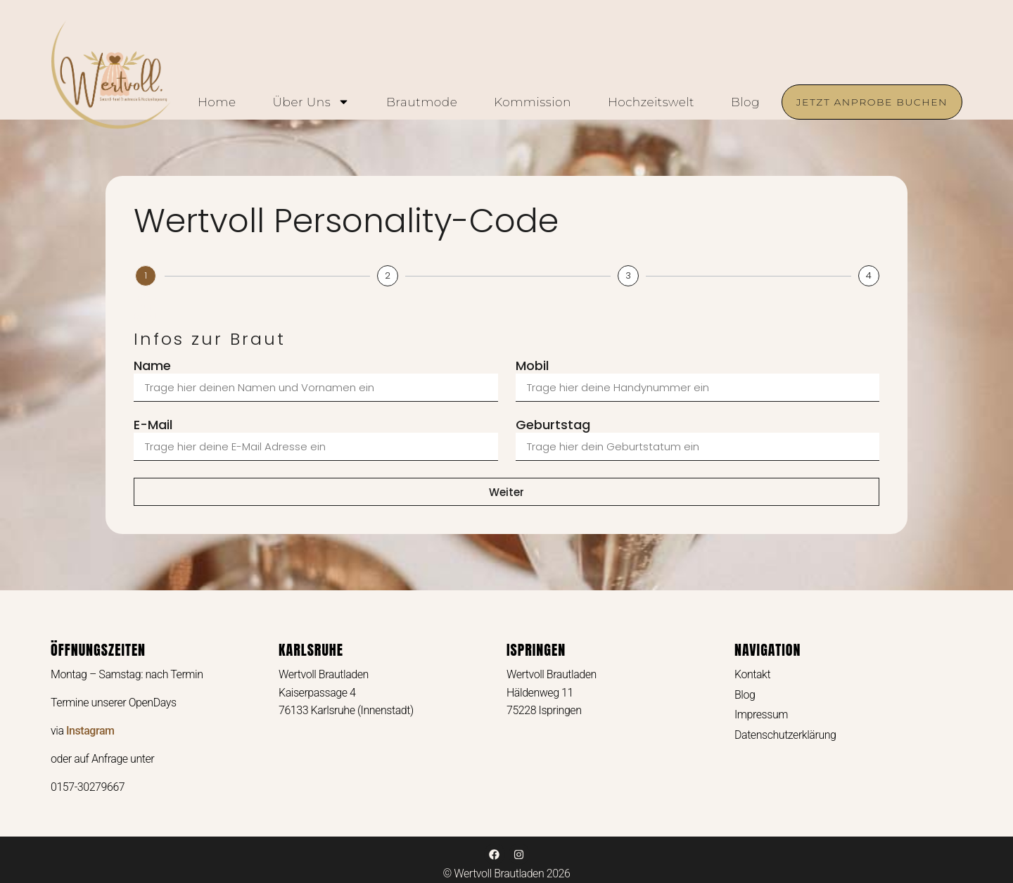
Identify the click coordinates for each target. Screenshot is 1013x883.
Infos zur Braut (146, 307)
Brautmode (421, 102)
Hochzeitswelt (651, 102)
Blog (745, 102)
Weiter (506, 492)
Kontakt (752, 674)
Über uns (311, 102)
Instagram (90, 730)
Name (152, 367)
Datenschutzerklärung (785, 735)
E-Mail (153, 426)
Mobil (532, 367)
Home (217, 102)
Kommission (532, 102)
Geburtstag (553, 426)
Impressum (761, 714)
